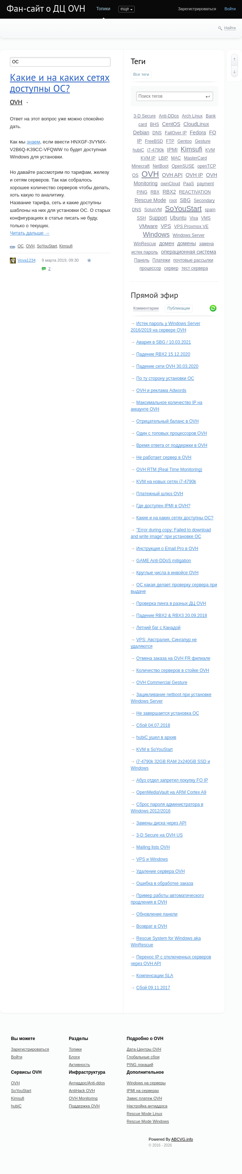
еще (124, 8)
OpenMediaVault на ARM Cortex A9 (171, 792)
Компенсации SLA (154, 975)
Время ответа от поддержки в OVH (171, 445)
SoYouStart (183, 209)
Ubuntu (178, 218)
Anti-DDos (169, 116)
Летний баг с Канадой (158, 627)
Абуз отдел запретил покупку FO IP (172, 780)
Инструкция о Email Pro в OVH (167, 548)
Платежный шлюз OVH (159, 493)
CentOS (171, 124)
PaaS (188, 183)
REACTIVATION (195, 192)
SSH (141, 218)
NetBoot (160, 166)
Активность (79, 1064)
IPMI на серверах (143, 1090)
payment (205, 183)
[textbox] (174, 96)
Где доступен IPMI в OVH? (163, 505)
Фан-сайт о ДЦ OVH (46, 8)
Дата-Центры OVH (144, 1049)
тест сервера (194, 268)
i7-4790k (155, 150)
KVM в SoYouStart (154, 749)
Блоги (74, 1057)
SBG (185, 200)
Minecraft (140, 166)
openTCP (206, 166)
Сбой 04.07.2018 (153, 725)
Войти (230, 9)
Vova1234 (27, 260)
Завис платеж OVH (144, 1098)
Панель (141, 260)
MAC (176, 158)
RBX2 (169, 192)
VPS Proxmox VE (191, 226)
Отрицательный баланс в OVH (167, 421)
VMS (206, 218)
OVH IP (194, 175)
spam (210, 209)
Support (158, 218)
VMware (148, 226)
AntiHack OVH (82, 1090)
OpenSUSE (183, 166)
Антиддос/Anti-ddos (87, 1083)
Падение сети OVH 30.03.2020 (167, 366)
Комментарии (146, 308)
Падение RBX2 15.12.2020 (163, 354)
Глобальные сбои (143, 1057)
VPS (166, 226)
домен (166, 243)
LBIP (163, 158)
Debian (141, 132)
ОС (21, 246)
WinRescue (145, 243)
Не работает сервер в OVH (163, 457)
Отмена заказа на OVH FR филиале (173, 658)
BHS (154, 124)
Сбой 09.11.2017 (153, 987)
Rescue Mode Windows (148, 1121)
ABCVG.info (182, 1139)
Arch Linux (192, 116)
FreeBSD (154, 141)
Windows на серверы (146, 1083)
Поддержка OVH (84, 1106)
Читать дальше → (29, 233)
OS (135, 175)
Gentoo (184, 141)
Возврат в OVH (151, 926)
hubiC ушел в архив (156, 737)
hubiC (138, 150)
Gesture (203, 141)
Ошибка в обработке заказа (164, 883)
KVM (210, 150)
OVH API (172, 175)
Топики (103, 8)
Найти (230, 28)
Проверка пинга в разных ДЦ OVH (171, 603)
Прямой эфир (154, 295)
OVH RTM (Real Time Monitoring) (169, 469)
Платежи (161, 260)
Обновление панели (156, 914)
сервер (171, 268)
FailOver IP (176, 132)
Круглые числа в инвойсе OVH (167, 572)
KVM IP (148, 158)
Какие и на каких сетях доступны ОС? (174, 517)
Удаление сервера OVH (160, 871)
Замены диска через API (161, 823)
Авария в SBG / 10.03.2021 (163, 342)
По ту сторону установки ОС (165, 378)
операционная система (188, 252)
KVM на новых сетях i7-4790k (166, 481)
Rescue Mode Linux (144, 1113)
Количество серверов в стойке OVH (172, 670)
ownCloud (170, 183)
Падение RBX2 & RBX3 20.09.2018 (171, 615)
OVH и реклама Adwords (161, 390)
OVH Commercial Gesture (161, 682)
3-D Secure (145, 116)
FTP (170, 141)
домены (186, 243)
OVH (150, 174)
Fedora (198, 132)
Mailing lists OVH (153, 847)
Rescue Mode (150, 200)
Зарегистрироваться (197, 9)
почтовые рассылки (193, 260)
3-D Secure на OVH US (159, 835)
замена (206, 243)
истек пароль (144, 252)
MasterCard (195, 158)
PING (142, 192)
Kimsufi (191, 149)
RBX (155, 192)
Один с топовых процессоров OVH (171, 433)
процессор (150, 268)
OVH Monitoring (83, 1098)
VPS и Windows (152, 859)
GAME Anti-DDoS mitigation (163, 560)
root (173, 200)
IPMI (172, 150)
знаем (33, 142)
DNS (156, 132)
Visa (194, 218)
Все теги (141, 74)
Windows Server (189, 235)
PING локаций (140, 1064)
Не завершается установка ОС (167, 713)
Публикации (178, 308)
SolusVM (153, 209)
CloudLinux (196, 124)
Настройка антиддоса (147, 1106)
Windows (156, 234)
